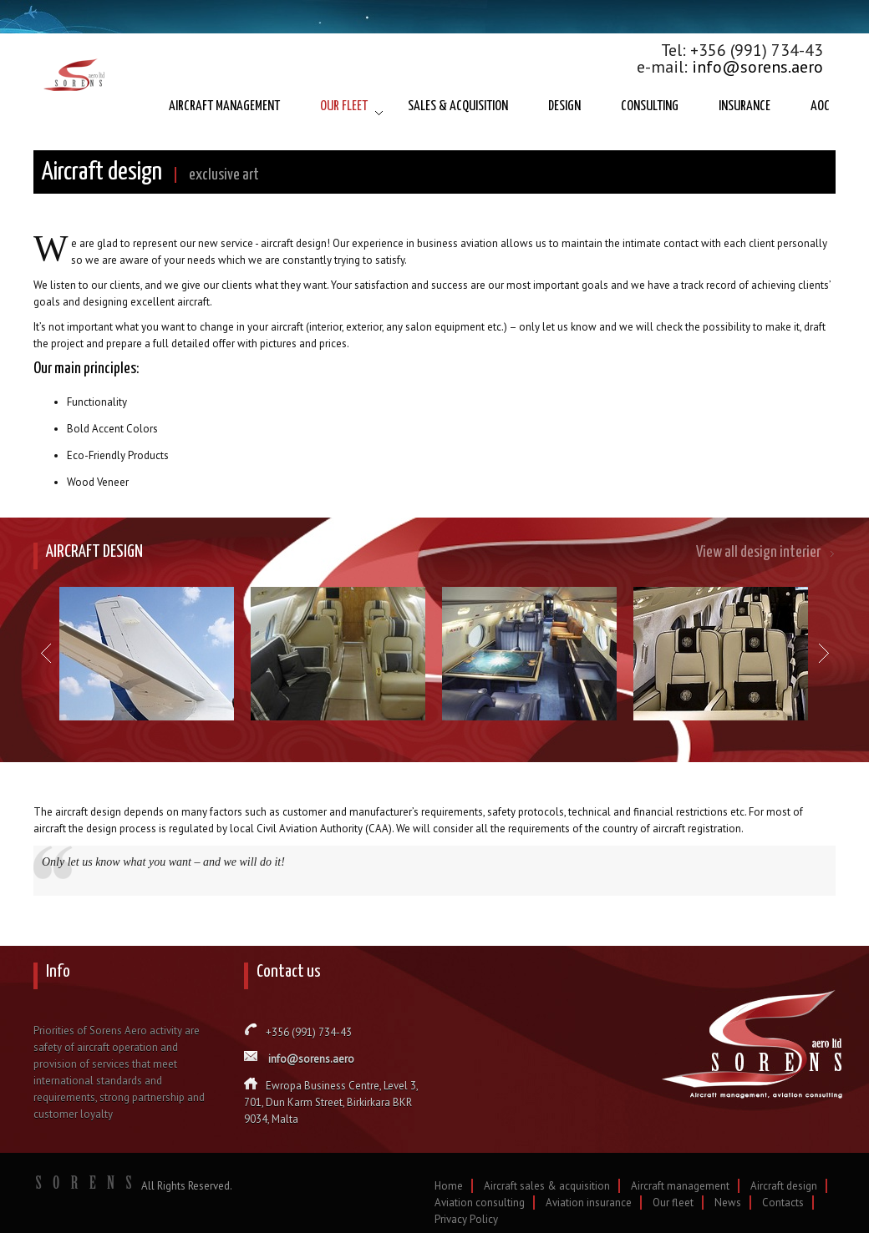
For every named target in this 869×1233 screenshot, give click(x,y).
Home (448, 1186)
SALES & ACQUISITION (458, 106)
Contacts (783, 1202)
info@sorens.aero (757, 67)
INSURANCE (744, 106)
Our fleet (673, 1202)
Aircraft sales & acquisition (547, 1186)
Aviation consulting (479, 1202)
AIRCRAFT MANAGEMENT (224, 106)
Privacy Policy (466, 1219)
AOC (820, 106)
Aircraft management (680, 1186)
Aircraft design (783, 1186)
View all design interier (758, 552)
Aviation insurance (589, 1202)
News (727, 1202)
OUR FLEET (344, 106)
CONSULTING (649, 106)
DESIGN (564, 106)
